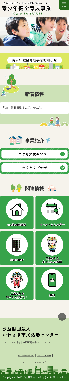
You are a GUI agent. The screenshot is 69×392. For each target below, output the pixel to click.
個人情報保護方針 (26, 355)
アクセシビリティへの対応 (34, 362)
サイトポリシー (44, 355)
